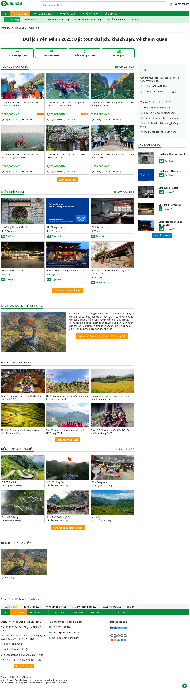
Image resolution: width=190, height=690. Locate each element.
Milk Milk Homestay (12, 270)
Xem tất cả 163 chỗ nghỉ (67, 290)
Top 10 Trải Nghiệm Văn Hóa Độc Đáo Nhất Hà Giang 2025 (111, 432)
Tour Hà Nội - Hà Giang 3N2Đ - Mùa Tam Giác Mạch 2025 (21, 104)
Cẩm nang (110, 13)
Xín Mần (96, 517)
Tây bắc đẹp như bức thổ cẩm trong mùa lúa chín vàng (20, 432)
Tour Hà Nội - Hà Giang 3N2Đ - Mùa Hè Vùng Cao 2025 (113, 104)
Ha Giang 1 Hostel (56, 227)
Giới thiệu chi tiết (24, 666)
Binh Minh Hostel (101, 227)
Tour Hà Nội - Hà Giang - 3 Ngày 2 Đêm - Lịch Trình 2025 (66, 104)
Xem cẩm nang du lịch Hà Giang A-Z (101, 336)
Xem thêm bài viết (67, 439)
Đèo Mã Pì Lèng (10, 517)
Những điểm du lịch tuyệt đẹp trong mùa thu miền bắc (110, 397)
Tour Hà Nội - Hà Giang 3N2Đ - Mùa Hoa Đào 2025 (67, 156)
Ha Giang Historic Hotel (14, 227)
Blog (135, 19)
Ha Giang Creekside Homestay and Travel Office (110, 272)
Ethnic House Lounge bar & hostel (65, 270)
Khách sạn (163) (59, 19)
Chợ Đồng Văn (99, 482)
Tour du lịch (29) (34, 19)
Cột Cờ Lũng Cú (55, 482)
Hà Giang (20, 13)
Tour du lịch (43, 13)
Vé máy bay (90, 13)
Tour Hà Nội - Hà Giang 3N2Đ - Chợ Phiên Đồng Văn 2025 (21, 156)
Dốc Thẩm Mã (9, 482)
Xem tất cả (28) (124, 66)
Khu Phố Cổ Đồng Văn (59, 517)
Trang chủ (5, 27)
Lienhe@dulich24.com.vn (64, 632)
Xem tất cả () (161, 235)
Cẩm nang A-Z (116, 19)
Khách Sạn (67, 13)
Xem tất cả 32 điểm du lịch (67, 527)
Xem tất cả (124, 191)
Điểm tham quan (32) (87, 19)
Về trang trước (119, 612)
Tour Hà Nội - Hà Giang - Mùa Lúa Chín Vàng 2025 (113, 156)
